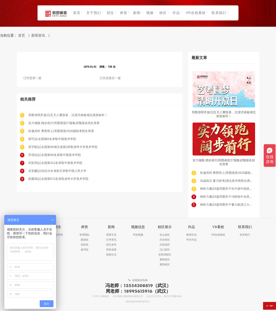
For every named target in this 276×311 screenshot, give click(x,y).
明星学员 (111, 234)
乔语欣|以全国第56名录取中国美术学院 (54, 155)
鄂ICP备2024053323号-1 (138, 302)
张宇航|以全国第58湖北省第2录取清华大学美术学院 (62, 147)
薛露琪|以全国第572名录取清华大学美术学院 (58, 178)
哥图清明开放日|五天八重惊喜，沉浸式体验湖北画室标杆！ (68, 115)
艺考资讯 (111, 239)
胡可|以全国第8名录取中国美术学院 (52, 139)
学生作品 (191, 239)
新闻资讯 (38, 35)
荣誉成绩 (111, 249)
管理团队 (84, 234)
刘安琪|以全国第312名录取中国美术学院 (55, 163)
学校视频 (138, 234)
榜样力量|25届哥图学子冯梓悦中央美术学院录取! (227, 196)
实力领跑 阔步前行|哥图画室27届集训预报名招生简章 (64, 123)
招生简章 (58, 234)
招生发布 (111, 244)
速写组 (84, 249)
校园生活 (111, 254)
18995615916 (138, 291)
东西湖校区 (164, 254)
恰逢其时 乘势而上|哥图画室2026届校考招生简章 (61, 131)
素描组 (84, 239)
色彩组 (84, 244)
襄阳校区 (165, 259)
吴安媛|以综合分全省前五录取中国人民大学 (57, 171)
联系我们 (245, 234)
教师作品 (191, 234)
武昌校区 (165, 244)
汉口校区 (165, 249)
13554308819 (138, 285)
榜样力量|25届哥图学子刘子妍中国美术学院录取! (227, 188)
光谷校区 (165, 239)
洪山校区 (165, 234)
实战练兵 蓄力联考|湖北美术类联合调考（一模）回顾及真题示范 (227, 180)
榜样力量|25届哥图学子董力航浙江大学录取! (227, 204)
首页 (21, 35)
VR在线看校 (218, 234)
